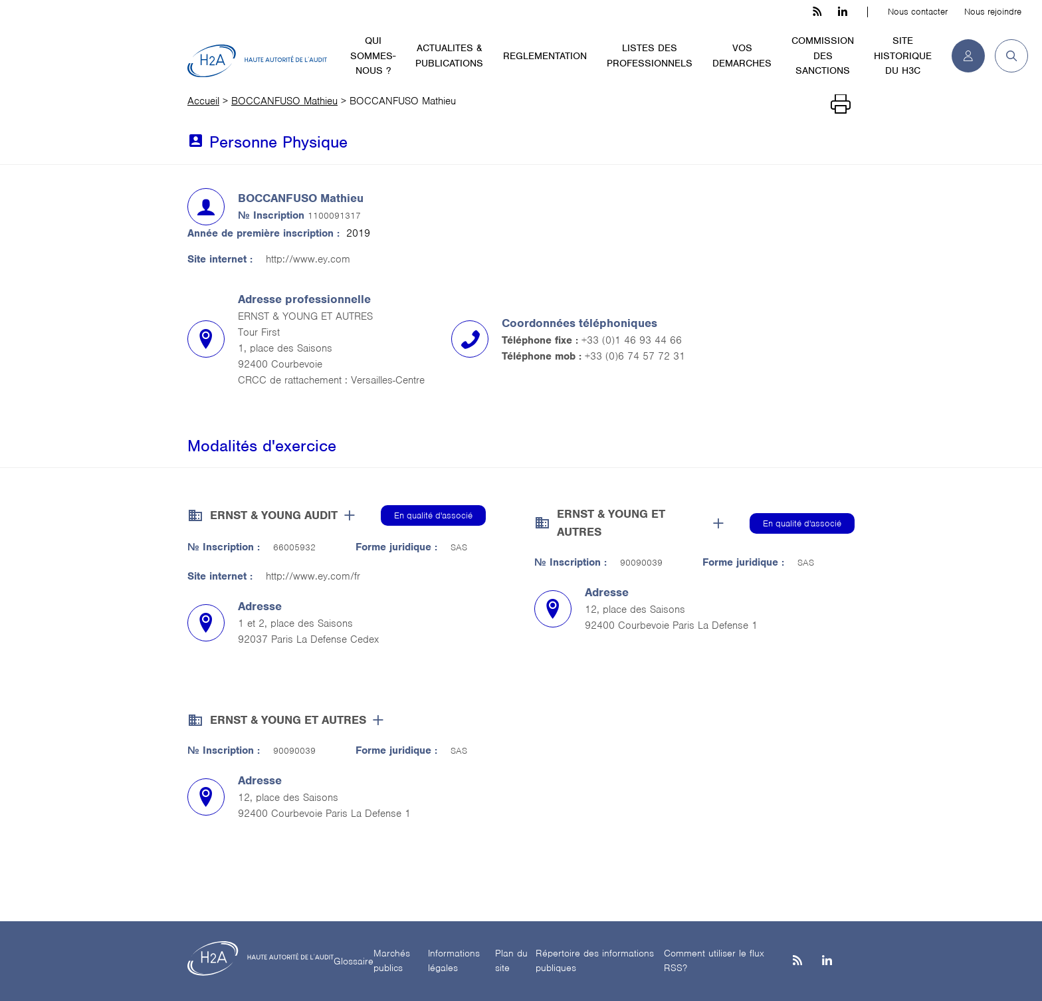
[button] (1006, 55)
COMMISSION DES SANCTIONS (822, 55)
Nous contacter (918, 11)
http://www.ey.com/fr (313, 576)
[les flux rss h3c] (817, 12)
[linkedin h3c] (842, 12)
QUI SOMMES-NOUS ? (372, 55)
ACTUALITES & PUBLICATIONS (449, 55)
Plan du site (511, 960)
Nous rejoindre (992, 11)
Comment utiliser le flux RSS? (714, 960)
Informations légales (454, 960)
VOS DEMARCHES (742, 55)
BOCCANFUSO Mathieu (284, 101)
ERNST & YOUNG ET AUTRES (611, 522)
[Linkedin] (827, 961)
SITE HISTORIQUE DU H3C (903, 55)
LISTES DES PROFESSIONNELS (649, 55)
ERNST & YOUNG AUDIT (274, 515)
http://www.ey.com (308, 259)
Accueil (203, 101)
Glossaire (353, 961)
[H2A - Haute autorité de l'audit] (257, 61)
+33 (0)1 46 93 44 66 (631, 340)
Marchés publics (391, 960)
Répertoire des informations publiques (595, 960)
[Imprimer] (841, 104)
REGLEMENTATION (545, 56)
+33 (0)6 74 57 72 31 (635, 356)
